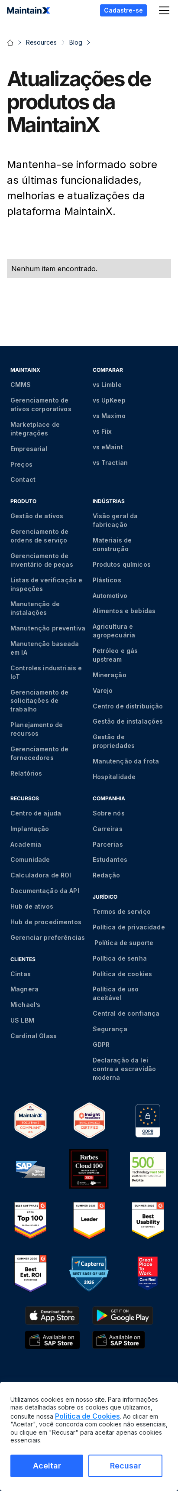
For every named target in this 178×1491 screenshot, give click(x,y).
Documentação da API (44, 890)
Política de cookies (122, 974)
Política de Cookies (87, 1416)
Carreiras (108, 828)
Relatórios (26, 773)
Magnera (24, 989)
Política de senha (120, 958)
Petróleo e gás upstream (115, 655)
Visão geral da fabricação (115, 520)
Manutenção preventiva (47, 628)
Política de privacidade (129, 927)
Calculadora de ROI (40, 875)
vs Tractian (110, 462)
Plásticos (107, 580)
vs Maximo (109, 415)
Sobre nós (109, 813)
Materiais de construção (112, 544)
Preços (21, 464)
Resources (41, 42)
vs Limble (107, 384)
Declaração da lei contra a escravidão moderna (124, 1068)
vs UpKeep (109, 400)
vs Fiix (102, 431)
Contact (23, 479)
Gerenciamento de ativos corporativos (40, 404)
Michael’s (25, 1004)
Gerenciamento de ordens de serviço (39, 536)
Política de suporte (123, 942)
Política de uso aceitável (116, 993)
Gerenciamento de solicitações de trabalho (39, 701)
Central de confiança (126, 1013)
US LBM (22, 1020)
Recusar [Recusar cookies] (125, 1465)
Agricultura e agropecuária (114, 631)
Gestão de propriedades (114, 741)
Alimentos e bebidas (124, 610)
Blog (75, 42)
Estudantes (110, 859)
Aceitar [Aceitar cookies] (47, 1465)
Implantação (29, 828)
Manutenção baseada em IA (44, 648)
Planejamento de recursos (36, 729)
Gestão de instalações (128, 721)
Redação (106, 875)
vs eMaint (108, 447)
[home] (28, 10)
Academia (25, 844)
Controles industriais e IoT (46, 672)
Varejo (103, 690)
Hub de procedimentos (45, 922)
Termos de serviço (122, 911)
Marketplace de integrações (35, 429)
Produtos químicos (122, 564)
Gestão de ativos (36, 516)
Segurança (110, 1029)
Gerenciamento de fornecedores (39, 753)
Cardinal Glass (33, 1035)
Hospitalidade (114, 776)
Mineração (109, 675)
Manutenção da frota (126, 761)
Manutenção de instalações (35, 608)
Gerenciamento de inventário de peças (41, 560)
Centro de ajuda (35, 813)
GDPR (101, 1044)
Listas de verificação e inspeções (46, 584)
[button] (162, 10)
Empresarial (29, 448)
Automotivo (110, 595)
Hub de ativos (31, 906)
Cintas (20, 974)
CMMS (20, 384)
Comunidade (30, 859)
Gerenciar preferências (47, 937)
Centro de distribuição (128, 706)
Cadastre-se (123, 10)
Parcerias (108, 844)
